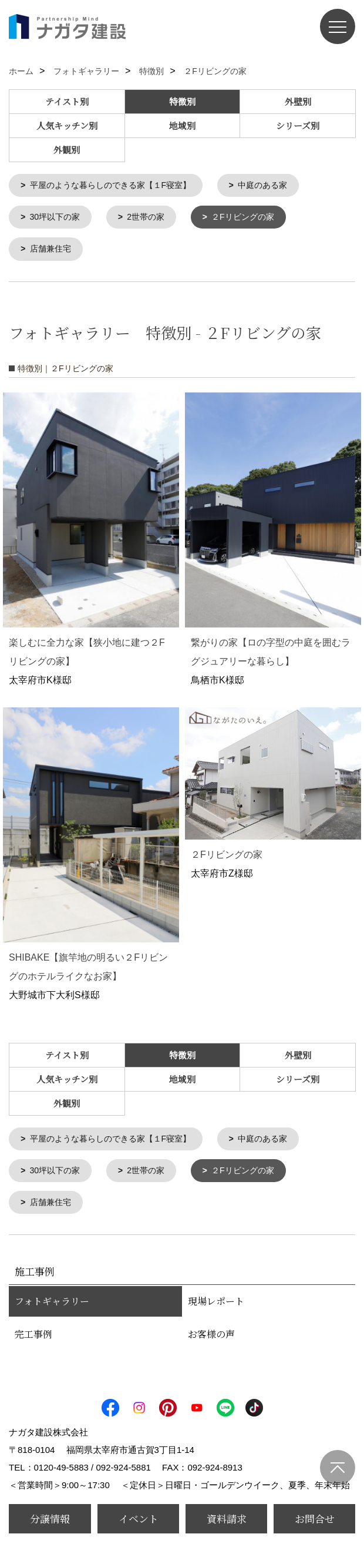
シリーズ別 (297, 125)
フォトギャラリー (52, 1307)
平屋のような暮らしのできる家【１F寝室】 (117, 186)
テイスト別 (67, 101)
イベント (139, 1518)
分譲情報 (50, 1518)
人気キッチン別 (66, 125)
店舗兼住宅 (53, 252)
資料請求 (227, 1518)
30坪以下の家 (58, 219)
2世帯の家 (151, 219)
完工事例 (33, 1340)
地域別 (182, 125)
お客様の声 (211, 1340)
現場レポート (216, 1307)
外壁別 (298, 101)
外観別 (66, 149)
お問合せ (315, 1518)
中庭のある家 (277, 186)
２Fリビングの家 (252, 219)
